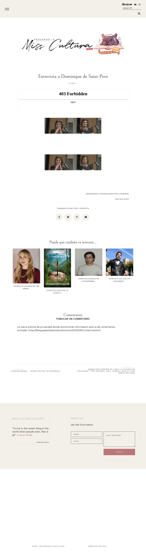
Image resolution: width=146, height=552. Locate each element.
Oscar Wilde (25, 435)
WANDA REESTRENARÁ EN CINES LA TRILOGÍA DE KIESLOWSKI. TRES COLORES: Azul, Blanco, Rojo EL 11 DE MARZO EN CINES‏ (106, 371)
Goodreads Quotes (43, 442)
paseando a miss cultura (53, 546)
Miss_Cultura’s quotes (28, 418)
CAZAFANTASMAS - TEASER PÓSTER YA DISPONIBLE (35, 371)
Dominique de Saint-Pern (67, 208)
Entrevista (84, 208)
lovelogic (102, 546)
